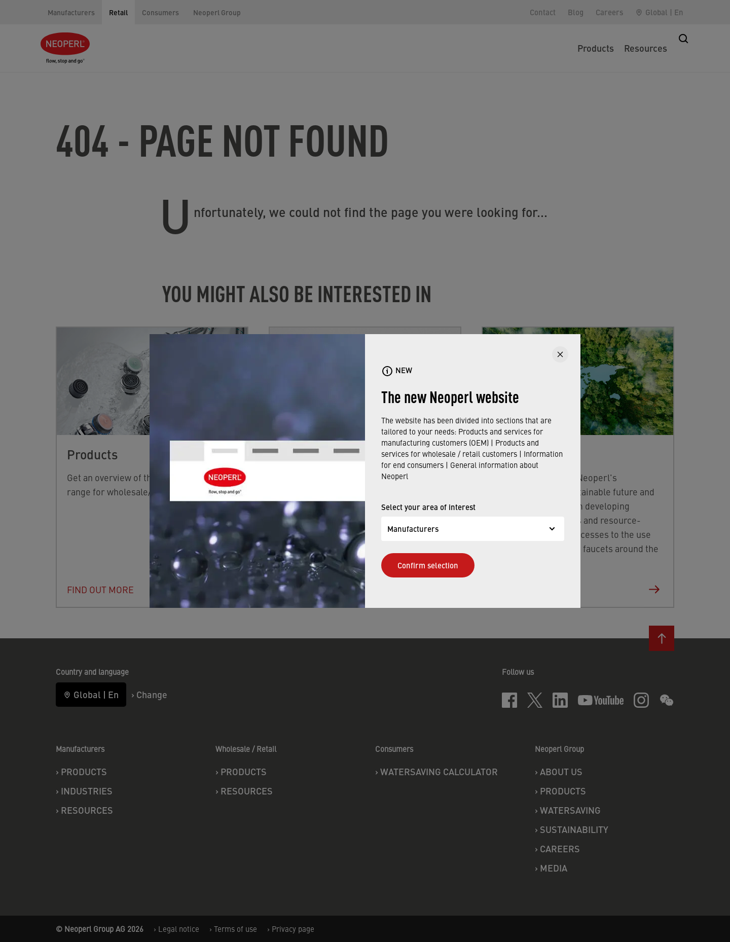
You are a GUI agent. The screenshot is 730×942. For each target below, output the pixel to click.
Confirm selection (427, 565)
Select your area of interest (428, 506)
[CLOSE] (560, 354)
